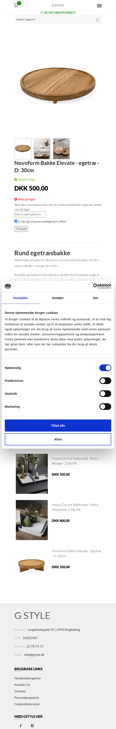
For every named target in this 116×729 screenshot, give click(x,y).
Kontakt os (22, 684)
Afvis (58, 439)
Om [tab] (95, 297)
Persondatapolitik (26, 697)
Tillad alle (58, 425)
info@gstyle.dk (34, 654)
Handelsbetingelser (27, 678)
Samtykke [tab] (20, 297)
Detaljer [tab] (58, 297)
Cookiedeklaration (27, 704)
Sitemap (20, 691)
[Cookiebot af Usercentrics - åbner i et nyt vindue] (93, 286)
